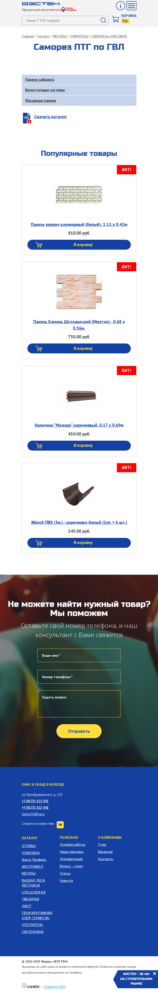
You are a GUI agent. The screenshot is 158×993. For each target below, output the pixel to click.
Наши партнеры (72, 852)
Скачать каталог (50, 116)
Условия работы (72, 845)
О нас (102, 845)
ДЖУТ (26, 906)
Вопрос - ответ (71, 866)
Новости (66, 881)
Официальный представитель (49, 10)
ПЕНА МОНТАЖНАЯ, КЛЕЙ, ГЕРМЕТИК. (37, 915)
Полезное (69, 838)
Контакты (105, 859)
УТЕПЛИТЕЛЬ (32, 925)
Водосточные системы (45, 90)
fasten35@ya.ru (33, 814)
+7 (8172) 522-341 (35, 807)
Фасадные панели (40, 100)
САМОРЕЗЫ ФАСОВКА (109, 36)
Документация (71, 859)
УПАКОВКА (31, 853)
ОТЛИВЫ (29, 846)
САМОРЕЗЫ (79, 36)
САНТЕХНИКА (33, 932)
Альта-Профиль (34, 860)
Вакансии (105, 852)
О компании (109, 838)
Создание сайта (55, 986)
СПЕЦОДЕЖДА (34, 892)
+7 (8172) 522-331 (35, 801)
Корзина (128, 16)
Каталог (43, 36)
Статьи (65, 873)
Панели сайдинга (39, 79)
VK (60, 824)
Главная (28, 36)
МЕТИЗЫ (60, 36)
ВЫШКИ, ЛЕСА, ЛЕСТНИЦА (33, 883)
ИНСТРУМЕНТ (33, 867)
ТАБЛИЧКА (30, 899)
